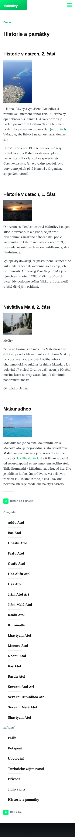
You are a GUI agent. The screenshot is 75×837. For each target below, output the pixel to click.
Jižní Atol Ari (18, 594)
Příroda (14, 779)
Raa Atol (14, 666)
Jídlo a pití (16, 789)
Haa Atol (15, 584)
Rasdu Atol (16, 676)
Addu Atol (58, 129)
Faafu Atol (16, 553)
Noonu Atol (17, 656)
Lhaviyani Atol (19, 635)
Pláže (12, 738)
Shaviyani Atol (19, 717)
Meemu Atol (18, 645)
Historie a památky (23, 799)
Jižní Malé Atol (20, 604)
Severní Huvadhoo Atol (27, 697)
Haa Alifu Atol (19, 574)
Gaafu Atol (16, 563)
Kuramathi (16, 625)
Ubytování (16, 758)
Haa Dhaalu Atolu (28, 458)
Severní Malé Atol (22, 707)
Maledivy (10, 6)
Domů (7, 22)
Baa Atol (14, 533)
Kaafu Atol (16, 615)
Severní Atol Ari (21, 686)
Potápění (15, 748)
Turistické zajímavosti (26, 769)
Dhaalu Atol (17, 543)
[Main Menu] (69, 5)
